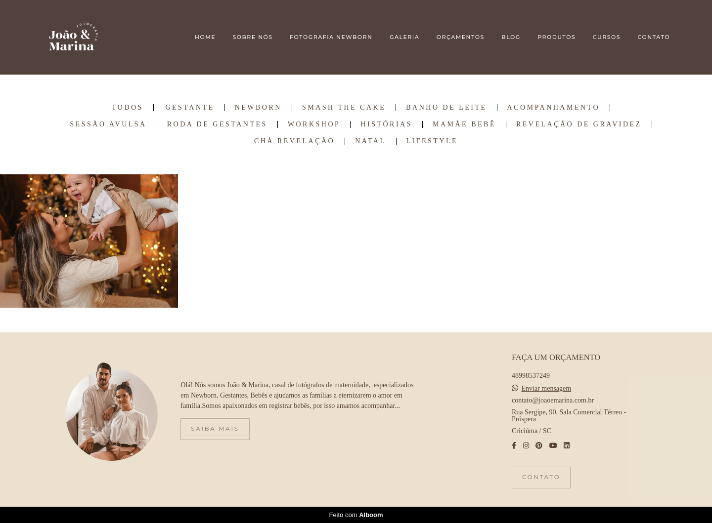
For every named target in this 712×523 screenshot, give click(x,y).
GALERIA (404, 37)
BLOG (510, 37)
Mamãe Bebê (464, 124)
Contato (541, 477)
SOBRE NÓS (252, 37)
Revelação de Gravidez (579, 124)
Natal (370, 141)
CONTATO (654, 37)
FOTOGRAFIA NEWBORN (331, 37)
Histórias (386, 124)
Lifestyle (432, 141)
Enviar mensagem (547, 388)
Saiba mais (215, 428)
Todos (127, 107)
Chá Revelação (294, 141)
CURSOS (607, 37)
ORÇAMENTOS (461, 37)
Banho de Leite (446, 107)
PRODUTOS (556, 37)
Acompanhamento (553, 107)
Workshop (314, 124)
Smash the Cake (344, 107)
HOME (205, 37)
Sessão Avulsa (108, 124)
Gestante (189, 107)
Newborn (258, 107)
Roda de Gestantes (217, 124)
